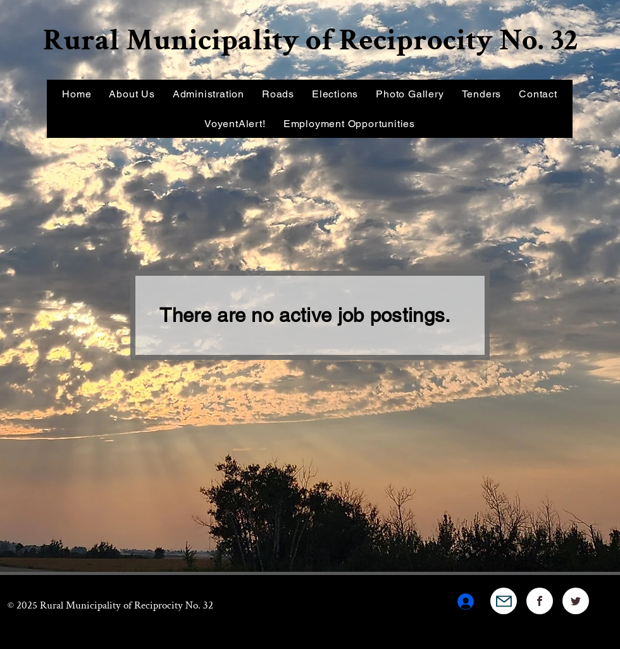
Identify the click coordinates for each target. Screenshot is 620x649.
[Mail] (503, 601)
